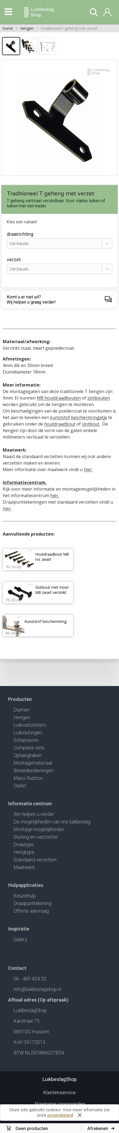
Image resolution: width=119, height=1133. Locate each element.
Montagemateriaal (33, 763)
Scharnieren (26, 740)
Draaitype (24, 844)
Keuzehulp (25, 896)
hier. (88, 469)
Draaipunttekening (33, 903)
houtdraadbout (59, 424)
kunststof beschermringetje (78, 417)
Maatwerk (24, 867)
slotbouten (98, 398)
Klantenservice (59, 1092)
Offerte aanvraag (31, 911)
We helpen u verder (34, 814)
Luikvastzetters (30, 725)
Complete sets (29, 748)
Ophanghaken (28, 755)
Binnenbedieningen (33, 770)
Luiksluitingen (28, 732)
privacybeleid (60, 1115)
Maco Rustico (28, 778)
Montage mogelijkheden (39, 829)
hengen (27, 28)
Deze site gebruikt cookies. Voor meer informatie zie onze (59, 1113)
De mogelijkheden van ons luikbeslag (52, 822)
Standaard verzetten (35, 859)
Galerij (20, 939)
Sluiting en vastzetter (36, 837)
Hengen (22, 717)
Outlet (20, 785)
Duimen (22, 710)
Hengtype (24, 852)
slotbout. (91, 424)
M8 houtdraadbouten (59, 398)
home (8, 28)
